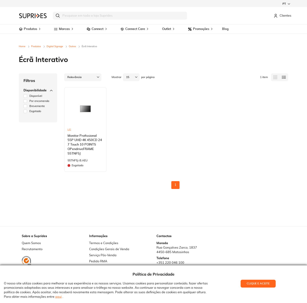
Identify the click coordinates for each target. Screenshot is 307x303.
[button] (286, 4)
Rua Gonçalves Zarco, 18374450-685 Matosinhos (176, 250)
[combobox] (120, 16)
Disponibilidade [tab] (37, 90)
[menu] (153, 29)
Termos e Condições (103, 243)
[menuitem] (20, 29)
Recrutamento (32, 249)
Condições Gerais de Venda (109, 249)
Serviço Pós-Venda (102, 255)
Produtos (36, 46)
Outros (73, 46)
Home (22, 46)
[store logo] (33, 15)
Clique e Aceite (258, 283)
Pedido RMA (98, 261)
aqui (58, 296)
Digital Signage (55, 46)
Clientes (282, 15)
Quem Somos (31, 243)
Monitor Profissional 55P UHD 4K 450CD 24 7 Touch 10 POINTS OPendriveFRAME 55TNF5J (85, 144)
